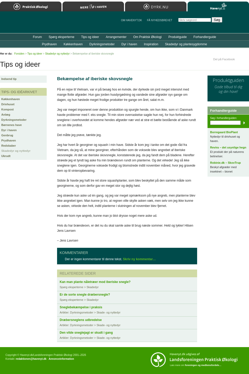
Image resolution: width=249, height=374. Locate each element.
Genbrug (7, 135)
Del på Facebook (224, 59)
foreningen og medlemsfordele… (203, 365)
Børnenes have (11, 124)
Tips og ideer (90, 37)
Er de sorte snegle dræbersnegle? (85, 294)
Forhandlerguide (204, 37)
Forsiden (19, 53)
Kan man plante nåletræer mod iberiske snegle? (95, 282)
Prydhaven (8, 140)
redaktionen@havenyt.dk (31, 358)
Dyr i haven (9, 130)
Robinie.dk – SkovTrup (225, 162)
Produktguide (177, 37)
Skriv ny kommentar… (139, 259)
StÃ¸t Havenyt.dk (237, 22)
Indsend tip (9, 78)
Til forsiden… (22, 24)
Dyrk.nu (155, 6)
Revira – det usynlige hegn (228, 147)
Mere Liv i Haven (93, 6)
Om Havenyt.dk (131, 20)
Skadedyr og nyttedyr (15, 150)
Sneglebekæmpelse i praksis (81, 307)
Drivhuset (8, 104)
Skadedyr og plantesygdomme (186, 44)
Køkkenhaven (10, 99)
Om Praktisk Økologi (147, 37)
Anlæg (5, 114)
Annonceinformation (61, 358)
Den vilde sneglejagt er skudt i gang (86, 332)
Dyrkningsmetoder (13, 119)
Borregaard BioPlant (224, 132)
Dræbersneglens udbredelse (81, 320)
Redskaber (8, 145)
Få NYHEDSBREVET (159, 20)
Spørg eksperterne (61, 37)
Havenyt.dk (218, 6)
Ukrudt (5, 156)
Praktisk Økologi (30, 6)
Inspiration (151, 44)
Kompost (7, 109)
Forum (37, 37)
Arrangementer (116, 37)
